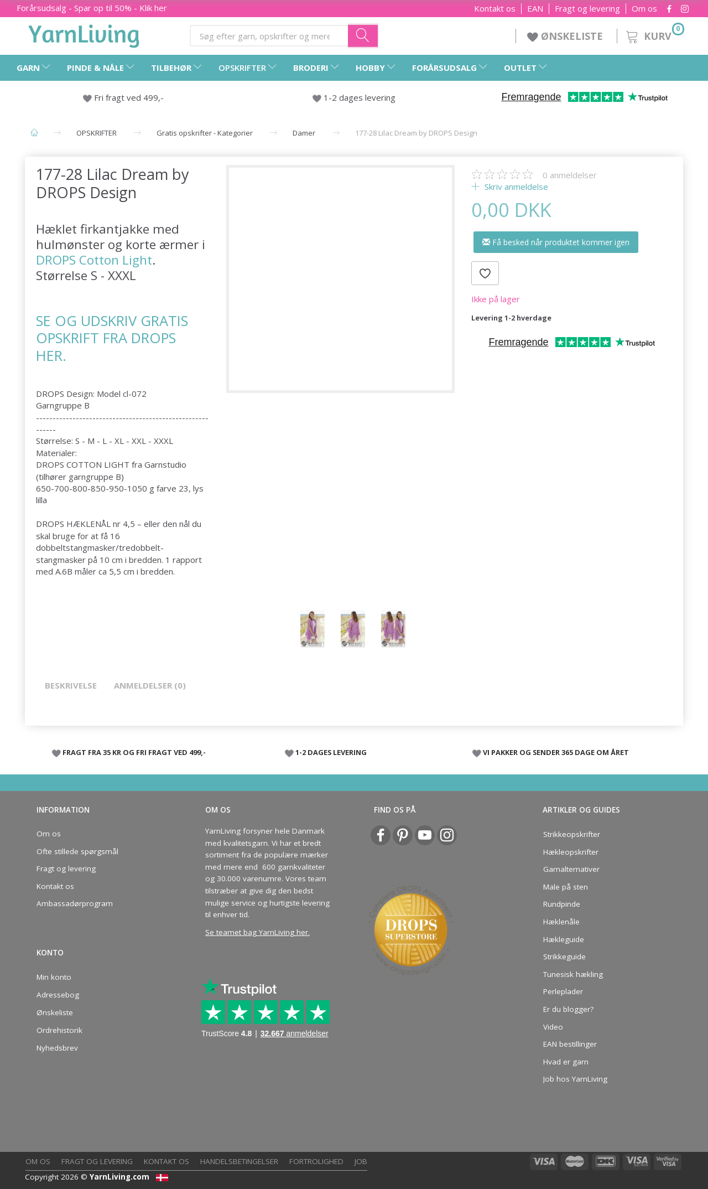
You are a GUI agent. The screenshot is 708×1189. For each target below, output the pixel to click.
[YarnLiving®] (84, 34)
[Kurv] (654, 34)
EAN (535, 8)
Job (361, 1161)
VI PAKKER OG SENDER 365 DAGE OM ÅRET (556, 752)
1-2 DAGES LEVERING (331, 752)
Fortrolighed (316, 1161)
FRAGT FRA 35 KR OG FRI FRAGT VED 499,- (134, 752)
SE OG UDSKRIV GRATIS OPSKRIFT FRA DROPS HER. (112, 338)
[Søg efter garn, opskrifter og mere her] (363, 35)
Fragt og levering (587, 8)
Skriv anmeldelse (515, 186)
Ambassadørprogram (75, 903)
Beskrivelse (71, 685)
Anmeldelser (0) (150, 685)
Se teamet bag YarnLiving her (256, 932)
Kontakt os (495, 8)
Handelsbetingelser (239, 1161)
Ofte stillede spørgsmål (77, 851)
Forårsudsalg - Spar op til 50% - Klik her (92, 7)
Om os (644, 8)
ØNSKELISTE (566, 36)
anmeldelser (570, 174)
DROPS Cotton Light (94, 259)
